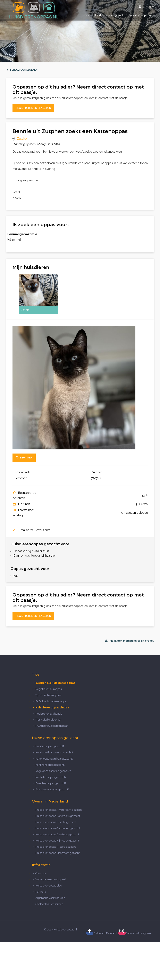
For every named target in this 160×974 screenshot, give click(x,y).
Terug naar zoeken (22, 69)
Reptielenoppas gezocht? (50, 777)
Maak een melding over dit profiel (129, 640)
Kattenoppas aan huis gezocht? (54, 758)
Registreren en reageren (33, 107)
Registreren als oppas (48, 689)
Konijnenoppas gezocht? (50, 764)
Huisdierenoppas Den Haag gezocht (57, 834)
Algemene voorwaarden (50, 897)
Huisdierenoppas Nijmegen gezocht (57, 840)
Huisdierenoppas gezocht (109, 15)
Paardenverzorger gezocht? (52, 789)
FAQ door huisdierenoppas (51, 701)
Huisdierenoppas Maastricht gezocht (57, 852)
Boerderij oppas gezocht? (50, 783)
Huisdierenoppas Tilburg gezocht (55, 846)
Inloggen (146, 6)
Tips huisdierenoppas (48, 695)
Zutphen (22, 138)
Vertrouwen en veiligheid (50, 879)
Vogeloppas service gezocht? (53, 771)
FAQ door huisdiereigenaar (51, 725)
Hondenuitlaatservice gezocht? (54, 752)
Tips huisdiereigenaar (48, 719)
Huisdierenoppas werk (141, 15)
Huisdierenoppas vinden (52, 707)
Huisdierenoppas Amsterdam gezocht (58, 809)
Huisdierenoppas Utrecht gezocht (55, 822)
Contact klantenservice (49, 904)
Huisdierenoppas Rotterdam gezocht (57, 815)
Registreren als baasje (48, 713)
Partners (40, 891)
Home (86, 15)
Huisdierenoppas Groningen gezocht (57, 828)
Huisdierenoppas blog (48, 885)
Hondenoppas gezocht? (49, 746)
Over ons (40, 873)
